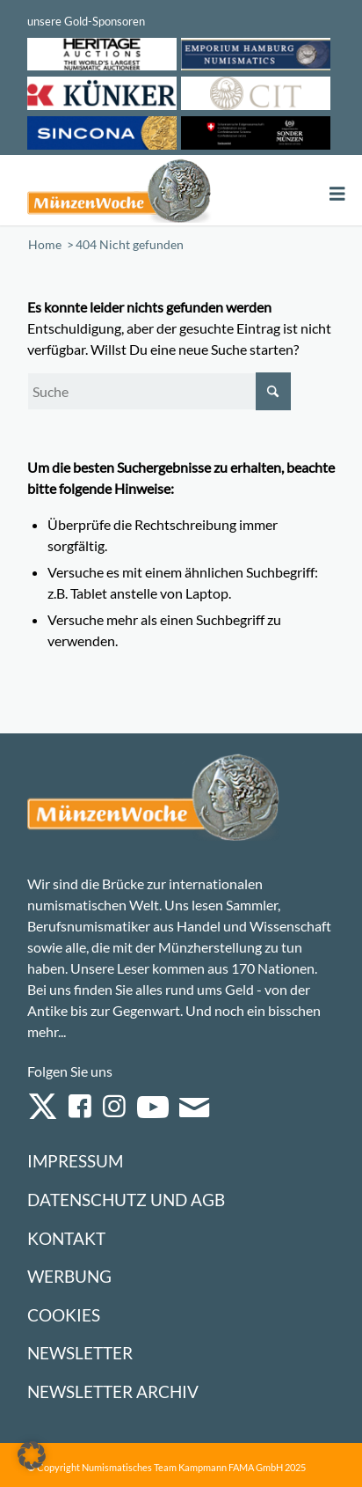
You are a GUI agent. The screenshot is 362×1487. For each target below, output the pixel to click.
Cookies (63, 1315)
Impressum (75, 1161)
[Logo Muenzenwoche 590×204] (119, 190)
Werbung (69, 1276)
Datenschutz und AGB (126, 1199)
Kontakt (66, 1238)
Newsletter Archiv (113, 1391)
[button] (31, 1455)
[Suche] (159, 391)
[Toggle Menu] (337, 194)
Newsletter (80, 1353)
